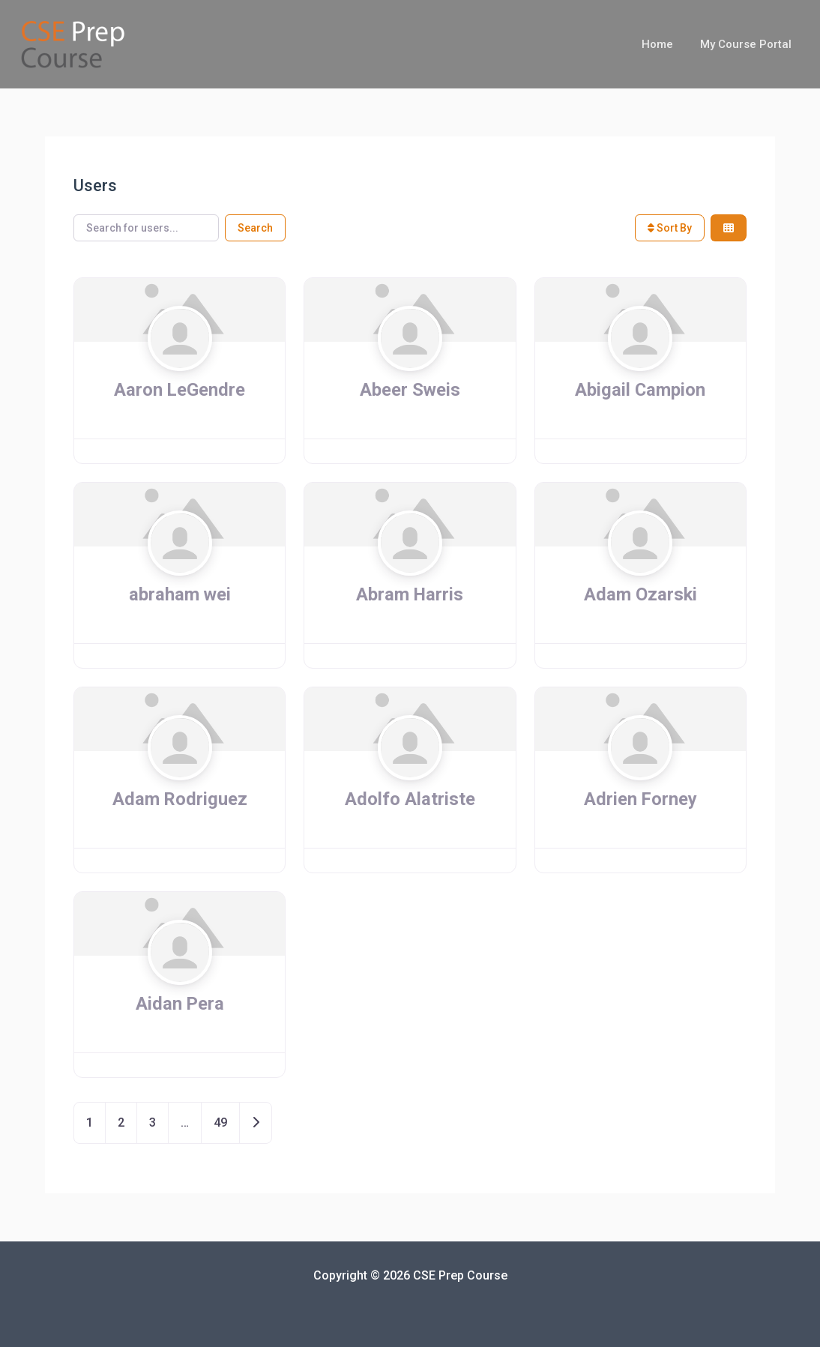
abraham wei (180, 594)
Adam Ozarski (640, 594)
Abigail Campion (640, 389)
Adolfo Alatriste (410, 799)
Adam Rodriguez (179, 799)
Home (664, 44)
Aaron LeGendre (179, 389)
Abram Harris (409, 594)
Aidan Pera (180, 1003)
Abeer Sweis (410, 389)
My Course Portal (748, 44)
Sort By (670, 228)
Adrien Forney (640, 799)
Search (255, 228)
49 (220, 1122)
